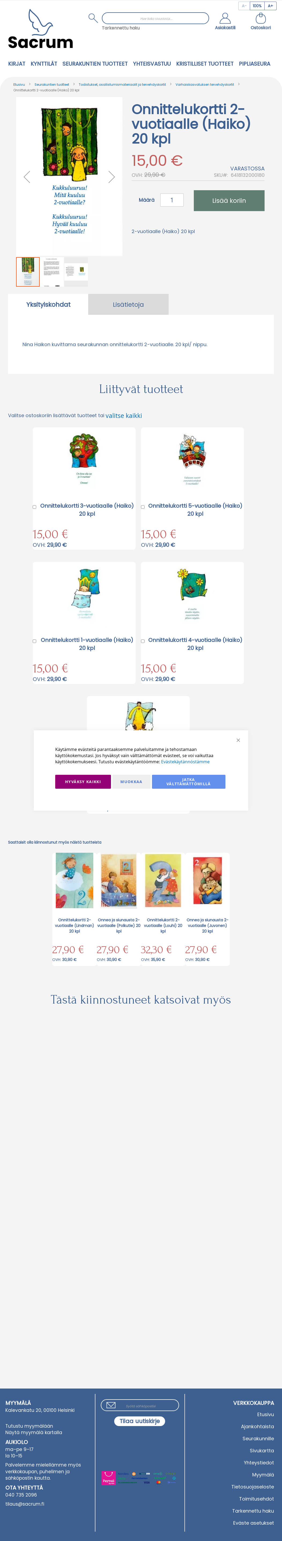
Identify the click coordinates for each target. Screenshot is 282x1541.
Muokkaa (131, 781)
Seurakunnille (258, 1438)
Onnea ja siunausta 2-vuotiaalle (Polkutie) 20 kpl (118, 925)
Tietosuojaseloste (252, 1486)
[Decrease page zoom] (244, 6)
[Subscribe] (139, 1421)
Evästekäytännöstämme (185, 762)
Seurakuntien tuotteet (52, 84)
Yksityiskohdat (48, 304)
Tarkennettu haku (121, 28)
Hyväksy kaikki (83, 781)
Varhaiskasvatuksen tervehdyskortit (205, 84)
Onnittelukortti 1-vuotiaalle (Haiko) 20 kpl (87, 644)
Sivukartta (262, 1450)
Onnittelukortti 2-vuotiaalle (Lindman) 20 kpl (74, 925)
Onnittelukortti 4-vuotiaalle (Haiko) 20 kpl (195, 644)
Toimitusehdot (256, 1498)
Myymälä (263, 1474)
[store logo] (40, 28)
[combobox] (155, 18)
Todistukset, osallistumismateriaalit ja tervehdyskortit (122, 84)
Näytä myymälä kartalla (33, 1432)
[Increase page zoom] (271, 6)
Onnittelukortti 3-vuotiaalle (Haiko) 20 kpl (87, 510)
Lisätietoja (128, 304)
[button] (225, 22)
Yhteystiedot (259, 1462)
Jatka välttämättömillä (188, 781)
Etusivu (19, 84)
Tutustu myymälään (29, 1426)
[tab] (48, 304)
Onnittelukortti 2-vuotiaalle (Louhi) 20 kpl (163, 925)
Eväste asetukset (253, 1523)
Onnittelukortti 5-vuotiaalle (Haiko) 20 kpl (195, 510)
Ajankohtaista (257, 1426)
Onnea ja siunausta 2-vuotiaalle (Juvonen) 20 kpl (207, 925)
